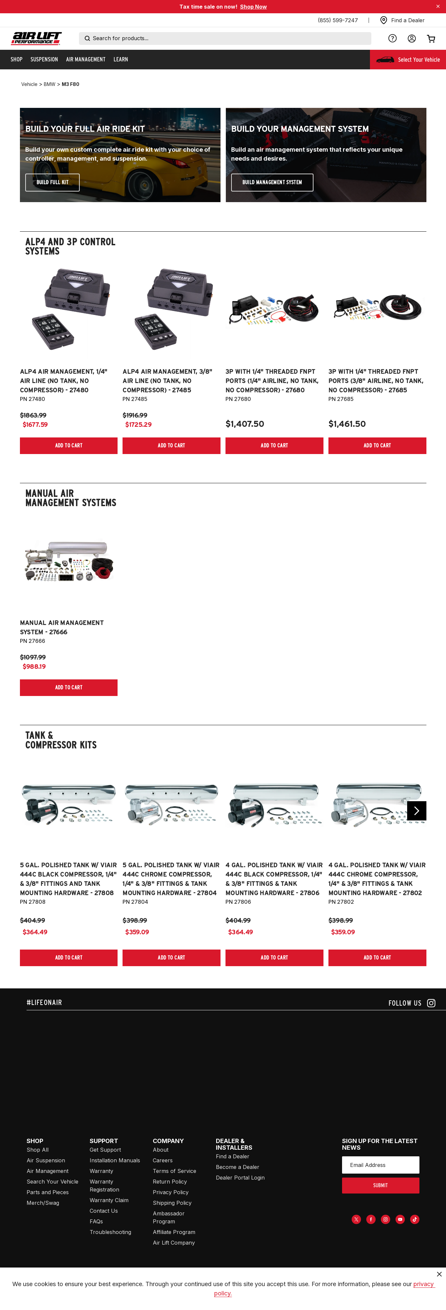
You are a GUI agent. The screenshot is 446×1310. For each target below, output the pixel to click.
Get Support (105, 1149)
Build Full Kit (53, 182)
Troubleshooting (110, 1232)
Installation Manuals (115, 1160)
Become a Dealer (237, 1167)
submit (380, 1185)
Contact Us (104, 1210)
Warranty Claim (109, 1200)
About (160, 1149)
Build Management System (272, 182)
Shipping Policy (172, 1202)
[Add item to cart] (69, 445)
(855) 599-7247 (338, 20)
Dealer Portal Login (240, 1177)
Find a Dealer (232, 1156)
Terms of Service (174, 1171)
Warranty (101, 1171)
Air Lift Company (174, 1242)
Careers (163, 1160)
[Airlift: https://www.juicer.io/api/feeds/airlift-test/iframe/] (236, 1061)
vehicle (29, 84)
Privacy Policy (171, 1192)
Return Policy (170, 1181)
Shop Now (253, 6)
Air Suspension (46, 1160)
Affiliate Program (174, 1232)
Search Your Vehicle (52, 1181)
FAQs (96, 1221)
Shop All (37, 1149)
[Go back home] (36, 38)
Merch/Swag (43, 1202)
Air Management (47, 1171)
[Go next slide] (416, 810)
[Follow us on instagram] (412, 1003)
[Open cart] (431, 38)
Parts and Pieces (48, 1192)
